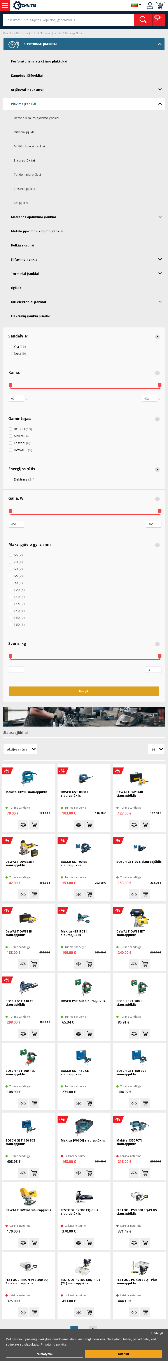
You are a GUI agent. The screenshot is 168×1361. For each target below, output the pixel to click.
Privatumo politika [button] (53, 1344)
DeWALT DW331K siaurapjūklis (18, 933)
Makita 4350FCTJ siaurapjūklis (129, 1142)
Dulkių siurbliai (22, 245)
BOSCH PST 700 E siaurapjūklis (129, 1003)
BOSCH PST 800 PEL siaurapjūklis (20, 1072)
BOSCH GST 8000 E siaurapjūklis (75, 794)
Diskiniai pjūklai (24, 132)
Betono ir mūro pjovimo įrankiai (36, 118)
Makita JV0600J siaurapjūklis (83, 1140)
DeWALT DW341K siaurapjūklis (129, 794)
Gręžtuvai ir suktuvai (88, 89)
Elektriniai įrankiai (27, 33)
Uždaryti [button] (157, 1333)
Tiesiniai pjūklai (24, 189)
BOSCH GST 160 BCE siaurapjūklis (20, 1142)
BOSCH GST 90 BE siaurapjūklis (74, 863)
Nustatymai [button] (44, 1354)
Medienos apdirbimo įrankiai (88, 216)
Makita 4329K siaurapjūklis (26, 792)
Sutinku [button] (123, 1354)
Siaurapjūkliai (73, 33)
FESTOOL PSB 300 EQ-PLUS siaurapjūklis (136, 1212)
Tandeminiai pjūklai (27, 174)
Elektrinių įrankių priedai (30, 316)
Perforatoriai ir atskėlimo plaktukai (39, 61)
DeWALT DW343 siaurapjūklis (28, 1210)
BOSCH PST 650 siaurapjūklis (83, 1001)
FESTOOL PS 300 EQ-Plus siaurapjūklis (79, 1212)
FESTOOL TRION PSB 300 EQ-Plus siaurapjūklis (27, 1281)
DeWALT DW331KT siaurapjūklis (130, 933)
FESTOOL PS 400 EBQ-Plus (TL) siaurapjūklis (80, 1281)
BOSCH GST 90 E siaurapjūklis (139, 862)
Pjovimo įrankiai (51, 33)
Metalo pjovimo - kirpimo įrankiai (37, 231)
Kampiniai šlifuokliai (27, 75)
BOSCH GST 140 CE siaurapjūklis (19, 1003)
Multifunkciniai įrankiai (29, 146)
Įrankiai (5, 5)
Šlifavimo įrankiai (88, 259)
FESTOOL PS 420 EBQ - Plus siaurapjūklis (137, 1281)
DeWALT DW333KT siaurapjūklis (19, 863)
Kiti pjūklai (21, 203)
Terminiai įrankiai (88, 273)
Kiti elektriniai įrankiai (88, 301)
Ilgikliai (16, 288)
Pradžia (8, 33)
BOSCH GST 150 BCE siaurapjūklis (131, 1072)
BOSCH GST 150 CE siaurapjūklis (75, 1072)
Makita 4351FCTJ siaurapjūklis (74, 933)
